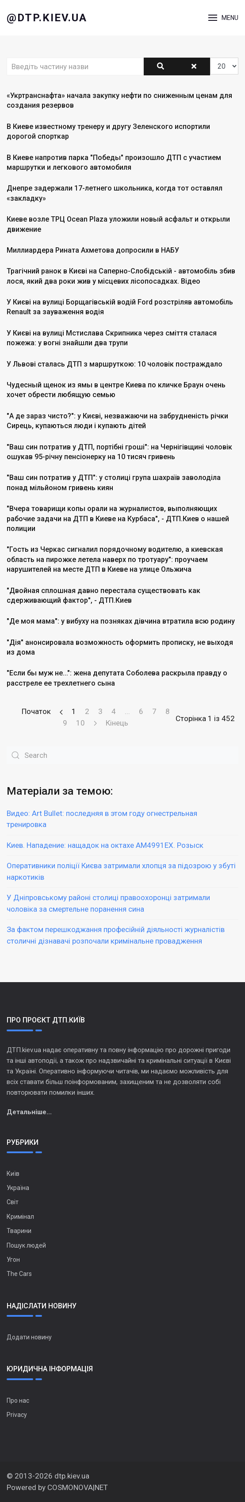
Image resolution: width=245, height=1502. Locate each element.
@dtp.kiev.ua (47, 18)
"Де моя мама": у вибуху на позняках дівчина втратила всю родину (121, 621)
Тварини (19, 1230)
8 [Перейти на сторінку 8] (167, 711)
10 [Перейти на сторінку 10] (80, 722)
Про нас (18, 1400)
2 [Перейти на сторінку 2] (87, 711)
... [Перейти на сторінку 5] (127, 711)
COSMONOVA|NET (77, 1487)
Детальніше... (29, 1112)
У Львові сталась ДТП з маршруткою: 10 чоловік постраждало (114, 364)
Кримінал (20, 1216)
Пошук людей (26, 1245)
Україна (18, 1187)
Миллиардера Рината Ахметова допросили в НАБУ (93, 250)
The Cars (19, 1273)
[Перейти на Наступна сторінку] (95, 723)
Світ (13, 1202)
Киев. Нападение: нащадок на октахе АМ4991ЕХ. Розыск (105, 845)
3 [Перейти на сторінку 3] (100, 711)
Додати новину (29, 1337)
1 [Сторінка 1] (74, 711)
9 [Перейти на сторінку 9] (65, 722)
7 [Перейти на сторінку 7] (154, 711)
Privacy (17, 1414)
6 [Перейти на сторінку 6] (141, 711)
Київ (13, 1173)
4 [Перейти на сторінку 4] (113, 711)
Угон (13, 1259)
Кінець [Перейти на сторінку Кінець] (117, 722)
